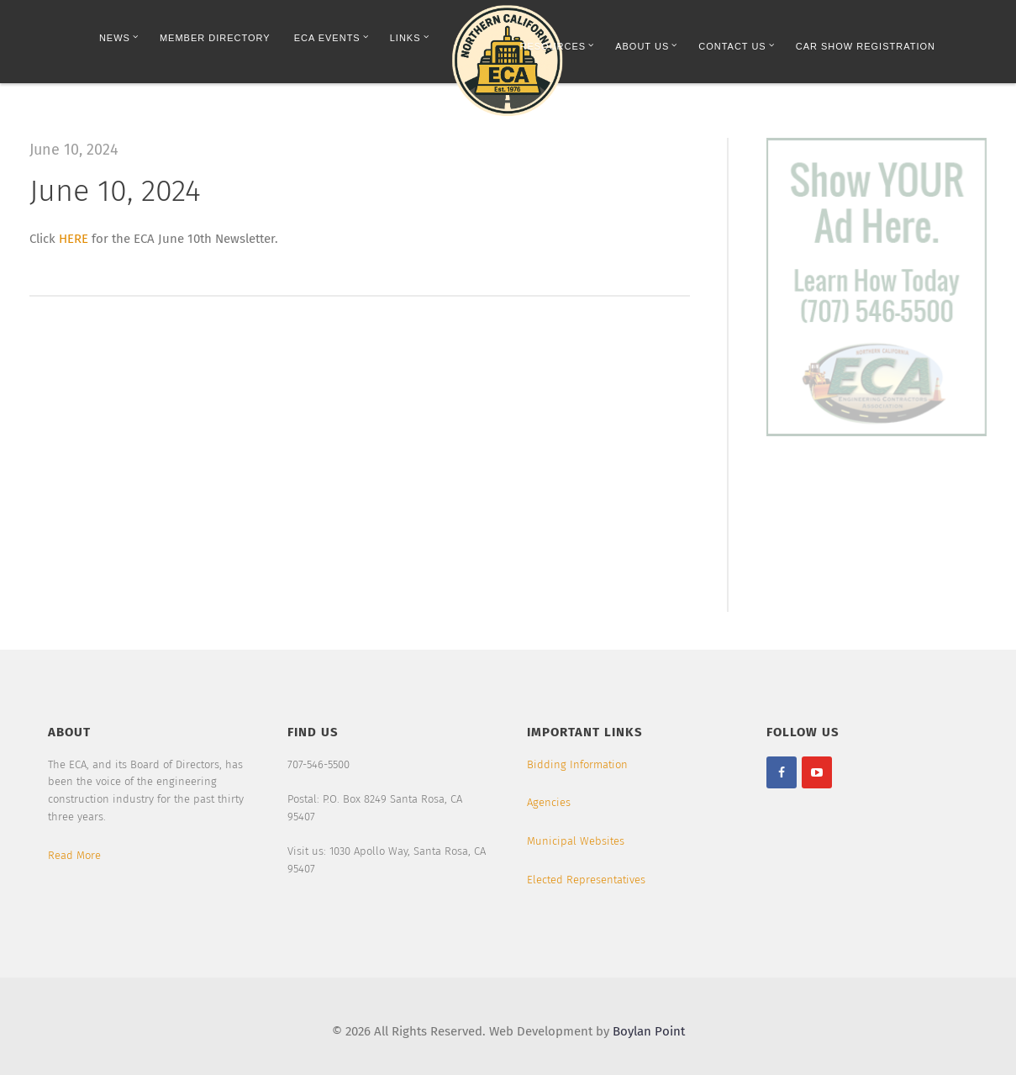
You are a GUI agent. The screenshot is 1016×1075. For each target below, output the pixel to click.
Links (409, 37)
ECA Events (331, 37)
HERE (73, 238)
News (119, 37)
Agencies (549, 802)
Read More (74, 855)
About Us (646, 45)
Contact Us (736, 45)
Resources (557, 45)
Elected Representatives (586, 879)
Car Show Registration (865, 46)
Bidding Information (577, 764)
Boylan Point (649, 1031)
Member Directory (215, 38)
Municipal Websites (575, 841)
